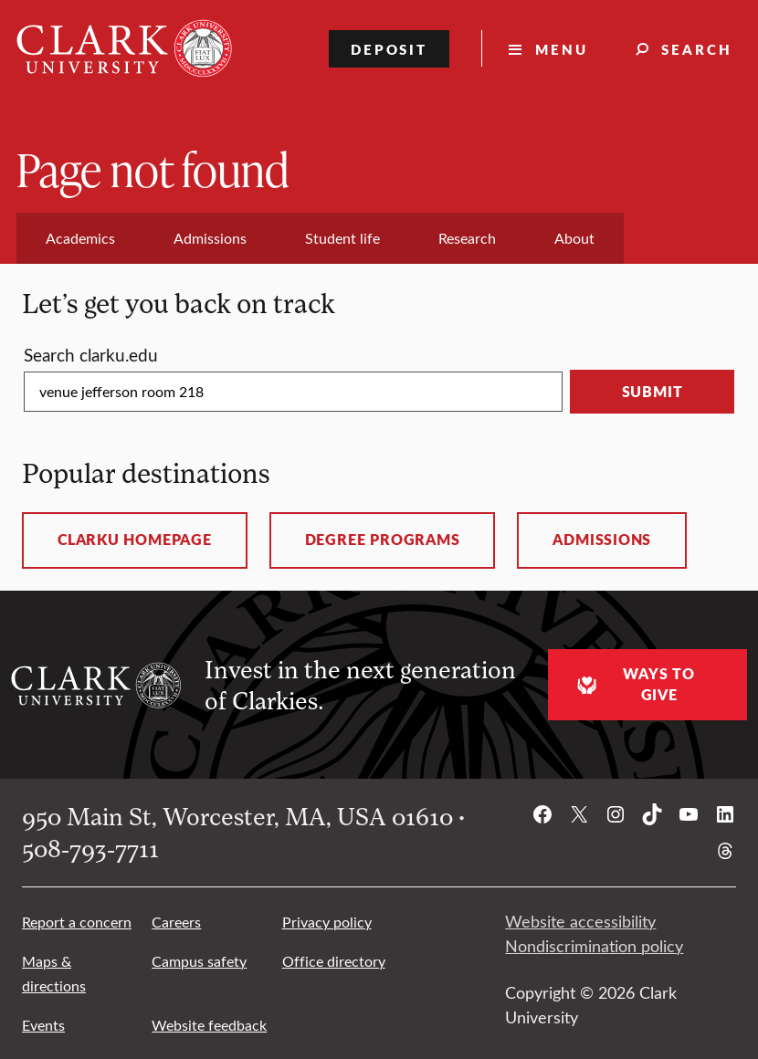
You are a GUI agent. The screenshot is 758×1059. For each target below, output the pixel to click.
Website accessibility (580, 921)
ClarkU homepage (135, 540)
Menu (561, 48)
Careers (176, 921)
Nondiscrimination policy (594, 946)
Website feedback (209, 1024)
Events (43, 1024)
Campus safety (199, 960)
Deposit (389, 48)
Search (696, 48)
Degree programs (382, 540)
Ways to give (634, 684)
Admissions (602, 540)
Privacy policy (327, 921)
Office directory (333, 960)
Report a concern (77, 921)
